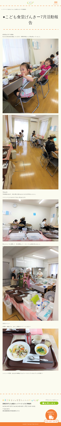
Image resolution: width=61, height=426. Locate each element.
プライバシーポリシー (51, 400)
